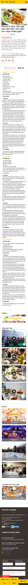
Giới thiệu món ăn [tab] (10, 68)
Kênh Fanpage (7, 553)
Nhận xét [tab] (21, 68)
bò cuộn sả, (13, 54)
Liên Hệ (23, 581)
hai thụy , (13, 57)
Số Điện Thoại (18, 561)
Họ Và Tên (5, 561)
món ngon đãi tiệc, (6, 57)
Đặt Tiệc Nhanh (14, 581)
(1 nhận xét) (12, 34)
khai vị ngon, (15, 55)
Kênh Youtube (6, 552)
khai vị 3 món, (20, 54)
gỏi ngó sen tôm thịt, (6, 55)
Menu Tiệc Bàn (4, 581)
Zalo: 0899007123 (7, 551)
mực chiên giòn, (22, 55)
